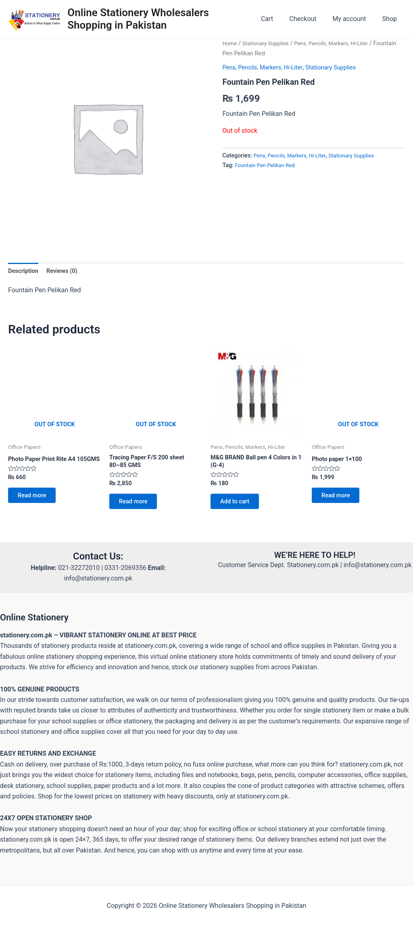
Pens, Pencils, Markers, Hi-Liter (266, 67)
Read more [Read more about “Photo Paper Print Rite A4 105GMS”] (35, 506)
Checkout (310, 19)
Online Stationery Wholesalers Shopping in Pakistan (141, 18)
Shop (391, 19)
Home (230, 43)
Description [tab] (24, 271)
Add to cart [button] (238, 506)
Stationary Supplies (269, 43)
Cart (278, 19)
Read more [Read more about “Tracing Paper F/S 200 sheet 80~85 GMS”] (136, 506)
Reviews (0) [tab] (66, 271)
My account (354, 19)
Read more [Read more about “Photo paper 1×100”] (339, 499)
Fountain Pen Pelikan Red (267, 165)
